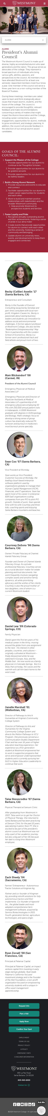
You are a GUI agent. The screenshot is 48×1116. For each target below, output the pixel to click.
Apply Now (24, 1021)
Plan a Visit (24, 1014)
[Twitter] (18, 1104)
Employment (24, 1038)
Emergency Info (24, 1053)
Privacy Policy (24, 1045)
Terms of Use (24, 1041)
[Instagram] (26, 1104)
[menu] (44, 3)
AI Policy (24, 1049)
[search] (4, 3)
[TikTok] (33, 1104)
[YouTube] (22, 1104)
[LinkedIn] (29, 1104)
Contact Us (22, 1085)
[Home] (24, 3)
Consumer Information (24, 1057)
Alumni (8, 40)
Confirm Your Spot (24, 1029)
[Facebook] (14, 1104)
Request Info (24, 1006)
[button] (43, 40)
